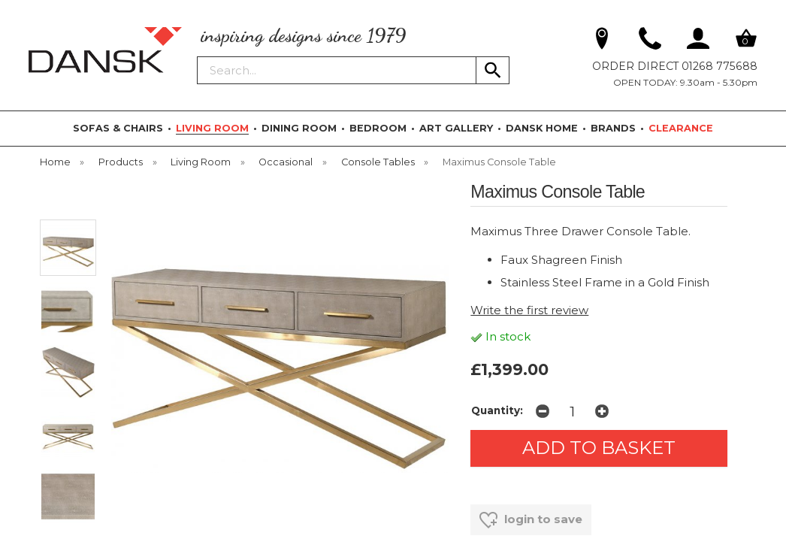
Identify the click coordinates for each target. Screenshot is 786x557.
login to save (530, 520)
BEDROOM (378, 128)
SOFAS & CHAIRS (118, 128)
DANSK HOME (542, 128)
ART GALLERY (456, 128)
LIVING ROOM (212, 128)
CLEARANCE (680, 128)
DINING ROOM (299, 128)
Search (197, 55)
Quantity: (497, 410)
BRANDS (613, 128)
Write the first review (529, 310)
